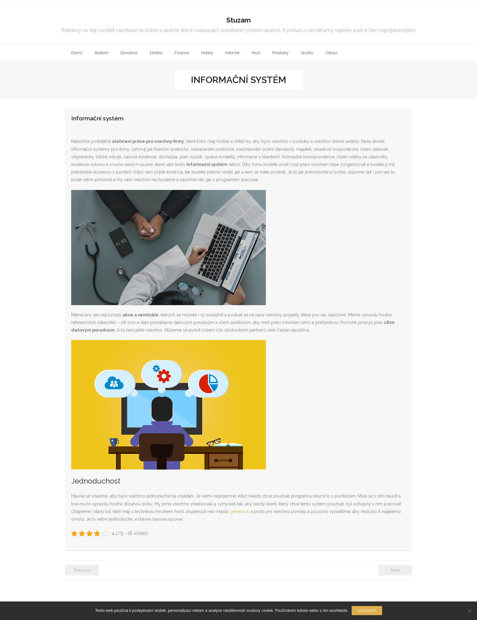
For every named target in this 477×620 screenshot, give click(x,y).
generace (239, 511)
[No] (469, 611)
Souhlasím (367, 610)
